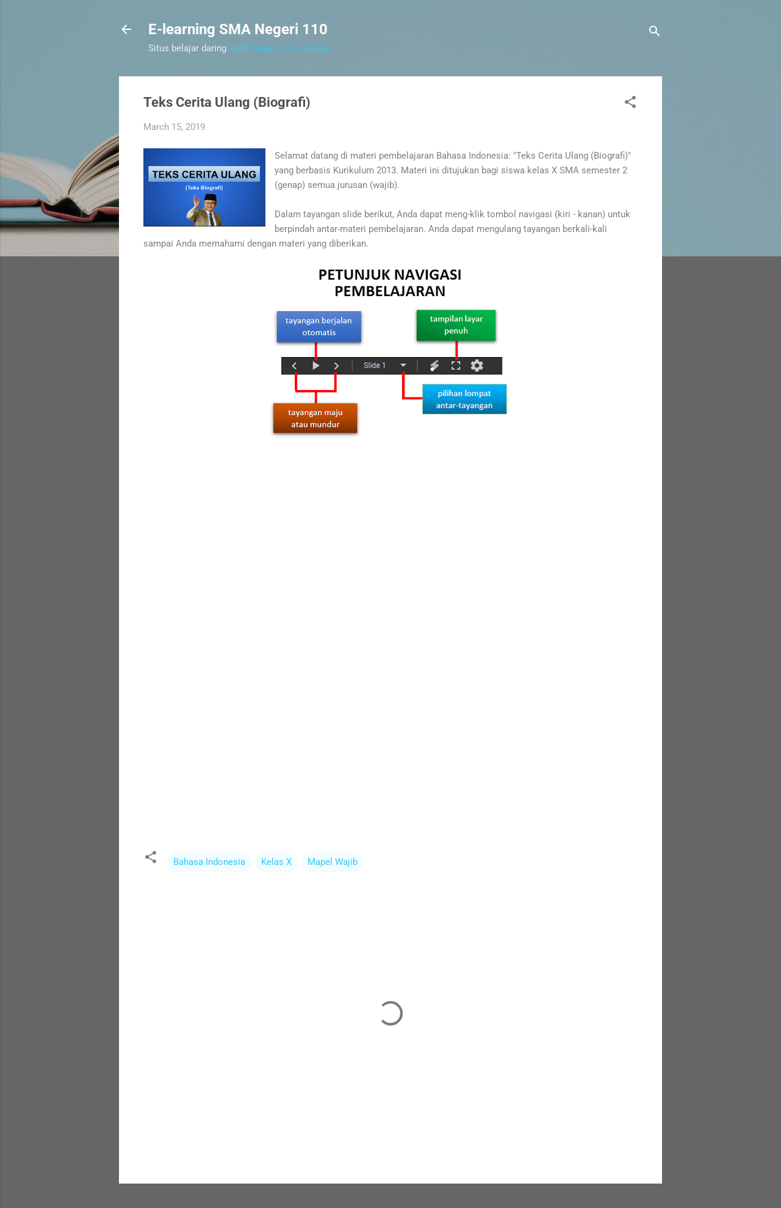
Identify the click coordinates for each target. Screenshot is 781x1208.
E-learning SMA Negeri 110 (238, 29)
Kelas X (276, 861)
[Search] (654, 33)
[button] (630, 104)
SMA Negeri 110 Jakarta (278, 48)
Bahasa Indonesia (209, 861)
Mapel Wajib (333, 861)
